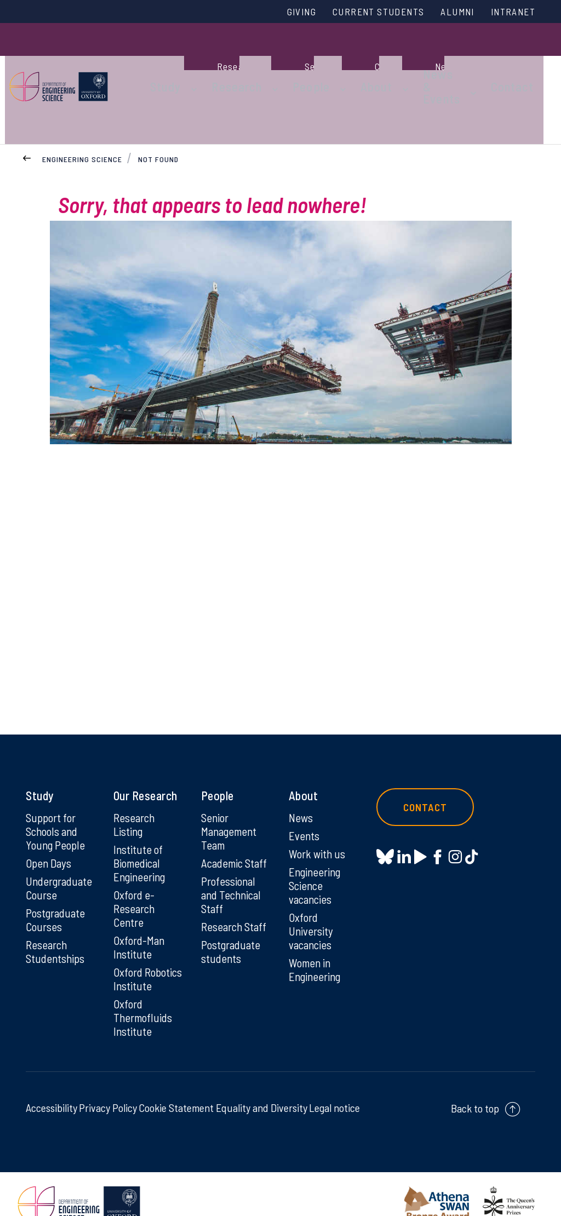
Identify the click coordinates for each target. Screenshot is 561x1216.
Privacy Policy (108, 1086)
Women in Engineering (316, 931)
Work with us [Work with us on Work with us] (318, 812)
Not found (159, 114)
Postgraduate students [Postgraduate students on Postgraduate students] (232, 913)
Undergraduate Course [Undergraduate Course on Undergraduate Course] (61, 847)
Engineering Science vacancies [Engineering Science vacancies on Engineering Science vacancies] (316, 844)
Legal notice (334, 1086)
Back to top (475, 1087)
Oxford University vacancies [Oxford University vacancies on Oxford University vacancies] (312, 891)
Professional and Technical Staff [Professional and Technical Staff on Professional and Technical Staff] (233, 854)
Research (243, 61)
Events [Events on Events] (305, 793)
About (365, 61)
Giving (277, 12)
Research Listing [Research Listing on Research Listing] (135, 781)
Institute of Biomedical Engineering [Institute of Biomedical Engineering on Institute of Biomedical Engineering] (141, 821)
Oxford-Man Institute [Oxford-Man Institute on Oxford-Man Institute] (140, 908)
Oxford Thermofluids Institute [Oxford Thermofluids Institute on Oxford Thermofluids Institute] (144, 995)
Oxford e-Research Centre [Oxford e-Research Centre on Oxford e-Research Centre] (135, 868)
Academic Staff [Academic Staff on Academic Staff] (236, 822)
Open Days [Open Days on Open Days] (50, 822)
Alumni (449, 12)
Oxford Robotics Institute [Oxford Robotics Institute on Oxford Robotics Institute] (133, 948)
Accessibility (51, 1086)
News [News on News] (301, 774)
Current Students (361, 12)
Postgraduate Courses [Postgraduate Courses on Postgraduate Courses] (57, 880)
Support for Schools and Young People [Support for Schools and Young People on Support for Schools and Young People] (56, 788)
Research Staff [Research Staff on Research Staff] (236, 887)
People (308, 61)
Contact (523, 61)
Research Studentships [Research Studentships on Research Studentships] (57, 913)
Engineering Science (82, 114)
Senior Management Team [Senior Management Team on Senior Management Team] (231, 788)
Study (181, 61)
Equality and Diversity (261, 1086)
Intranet (510, 12)
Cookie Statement (176, 1086)
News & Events (423, 61)
